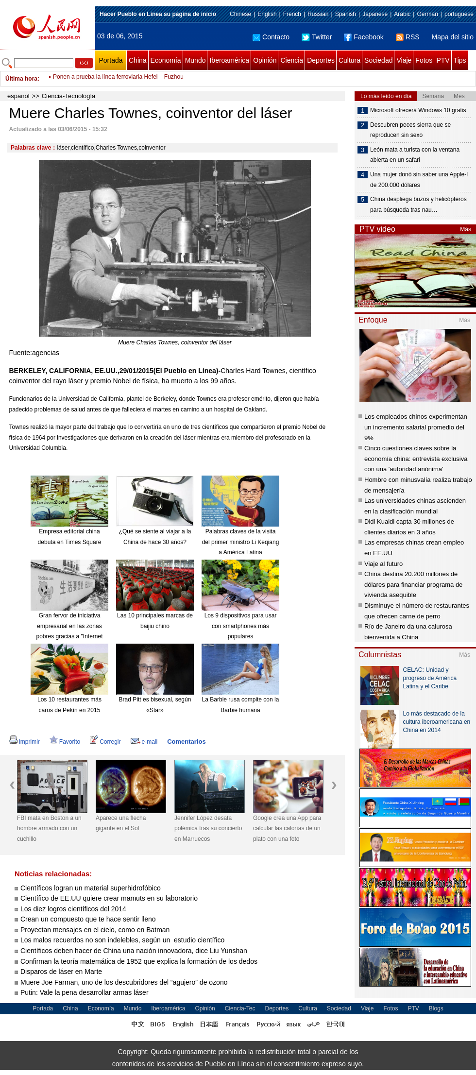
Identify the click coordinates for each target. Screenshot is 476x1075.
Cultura (349, 60)
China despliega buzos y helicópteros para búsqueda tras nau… (418, 204)
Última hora (21, 78)
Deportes (321, 60)
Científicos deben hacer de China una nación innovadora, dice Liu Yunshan (133, 951)
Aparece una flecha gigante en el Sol (121, 823)
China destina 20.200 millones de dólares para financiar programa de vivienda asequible (413, 584)
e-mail (144, 741)
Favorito (65, 741)
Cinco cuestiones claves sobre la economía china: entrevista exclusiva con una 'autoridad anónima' (415, 458)
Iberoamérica (229, 60)
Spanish (345, 14)
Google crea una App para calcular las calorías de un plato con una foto (287, 828)
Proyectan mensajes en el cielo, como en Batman (95, 930)
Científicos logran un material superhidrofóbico (90, 888)
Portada (110, 60)
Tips (460, 60)
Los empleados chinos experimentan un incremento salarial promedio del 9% (415, 427)
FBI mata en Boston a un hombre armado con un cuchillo (49, 828)
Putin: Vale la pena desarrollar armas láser (84, 992)
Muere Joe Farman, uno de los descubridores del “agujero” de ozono (124, 982)
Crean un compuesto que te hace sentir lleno (88, 919)
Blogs (436, 1008)
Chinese (240, 14)
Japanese (375, 14)
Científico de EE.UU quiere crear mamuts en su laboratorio (109, 898)
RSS (408, 37)
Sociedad (378, 60)
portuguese (459, 14)
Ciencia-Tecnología (69, 96)
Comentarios (186, 741)
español (18, 96)
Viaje (403, 60)
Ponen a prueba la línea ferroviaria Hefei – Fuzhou (118, 78)
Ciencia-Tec (240, 1008)
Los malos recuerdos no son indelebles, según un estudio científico (122, 940)
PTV (442, 60)
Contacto (271, 37)
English (266, 14)
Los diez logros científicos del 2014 (73, 909)
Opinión (264, 60)
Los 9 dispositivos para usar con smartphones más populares (240, 626)
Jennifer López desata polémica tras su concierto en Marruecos (208, 828)
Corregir (105, 741)
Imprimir (24, 741)
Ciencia (291, 60)
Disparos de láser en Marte (61, 971)
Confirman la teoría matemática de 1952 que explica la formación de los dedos (138, 961)
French (292, 14)
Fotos (423, 60)
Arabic (402, 14)
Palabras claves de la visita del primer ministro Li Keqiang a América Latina (240, 542)
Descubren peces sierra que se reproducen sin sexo (410, 130)
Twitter (317, 37)
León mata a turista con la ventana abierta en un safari (414, 155)
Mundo (195, 60)
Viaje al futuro (383, 563)
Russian (317, 14)
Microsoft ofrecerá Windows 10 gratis (418, 110)
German (427, 14)
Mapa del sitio (453, 37)
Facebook (363, 37)
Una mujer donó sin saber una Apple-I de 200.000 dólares (419, 179)
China (138, 60)
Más (465, 229)
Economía (166, 60)
